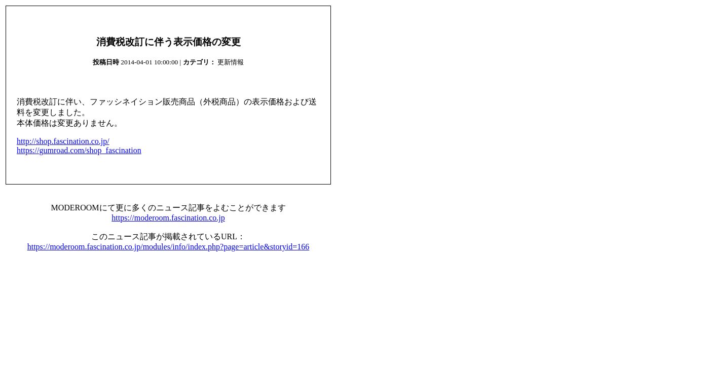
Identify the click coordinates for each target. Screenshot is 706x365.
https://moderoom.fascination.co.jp (168, 217)
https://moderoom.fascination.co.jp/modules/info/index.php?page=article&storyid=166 (168, 246)
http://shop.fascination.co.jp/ (63, 141)
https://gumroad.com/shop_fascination (79, 150)
